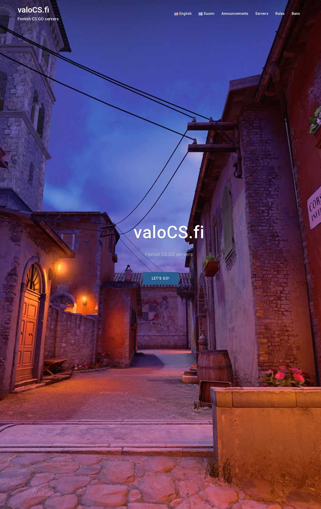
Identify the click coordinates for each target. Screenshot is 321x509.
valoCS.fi (33, 10)
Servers (261, 14)
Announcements (234, 14)
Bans (296, 14)
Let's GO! (161, 278)
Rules (280, 14)
